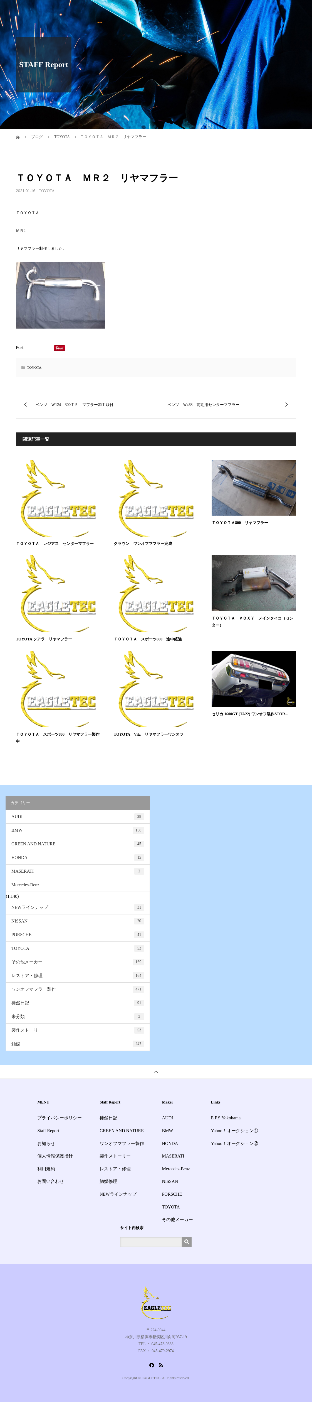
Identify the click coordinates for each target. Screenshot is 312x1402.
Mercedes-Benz (25, 884)
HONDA (77, 857)
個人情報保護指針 (55, 1156)
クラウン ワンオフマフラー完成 (143, 544)
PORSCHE (77, 934)
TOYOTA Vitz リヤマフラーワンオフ (149, 734)
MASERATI (77, 871)
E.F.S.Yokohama (226, 1117)
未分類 (77, 1016)
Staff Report (196, 9)
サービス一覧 (163, 9)
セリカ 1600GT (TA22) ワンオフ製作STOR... (250, 714)
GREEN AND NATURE (77, 844)
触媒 (77, 1044)
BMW (77, 830)
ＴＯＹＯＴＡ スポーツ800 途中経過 (148, 639)
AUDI (77, 816)
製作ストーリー (77, 1030)
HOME (136, 9)
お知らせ (223, 9)
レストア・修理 (77, 975)
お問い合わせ (279, 9)
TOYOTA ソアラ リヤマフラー (44, 639)
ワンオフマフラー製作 (77, 989)
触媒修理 (108, 1181)
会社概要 (249, 9)
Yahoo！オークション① (234, 1130)
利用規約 (46, 1168)
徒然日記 (77, 1003)
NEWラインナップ (77, 907)
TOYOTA (47, 191)
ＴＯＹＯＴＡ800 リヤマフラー (240, 523)
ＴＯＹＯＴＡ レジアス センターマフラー (55, 544)
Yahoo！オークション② (234, 1143)
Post (20, 347)
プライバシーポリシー (59, 1117)
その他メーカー (77, 962)
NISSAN (77, 921)
